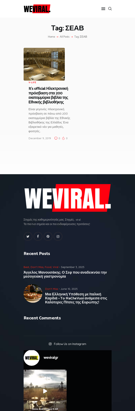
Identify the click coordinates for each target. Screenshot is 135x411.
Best (26, 234)
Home (51, 37)
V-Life (72, 49)
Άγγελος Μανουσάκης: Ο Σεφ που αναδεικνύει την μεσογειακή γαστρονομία (65, 242)
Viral (55, 234)
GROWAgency (78, 404)
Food (48, 234)
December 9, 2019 (80, 105)
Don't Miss (37, 234)
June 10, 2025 (69, 255)
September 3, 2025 (72, 234)
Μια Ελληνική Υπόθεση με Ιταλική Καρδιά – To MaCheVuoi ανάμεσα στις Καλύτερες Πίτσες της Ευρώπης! (76, 265)
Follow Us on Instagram (70, 311)
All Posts (64, 37)
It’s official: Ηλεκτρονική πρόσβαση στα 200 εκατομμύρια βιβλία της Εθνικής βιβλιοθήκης (88, 63)
